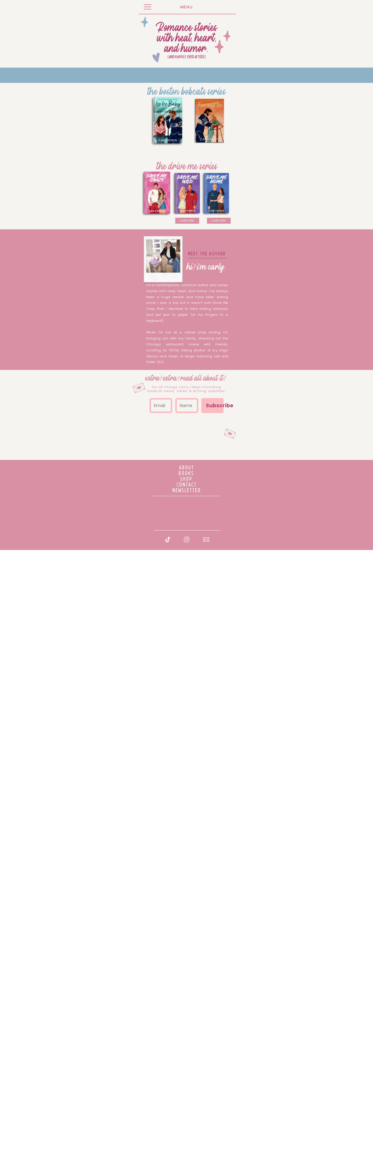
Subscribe (274, 1060)
